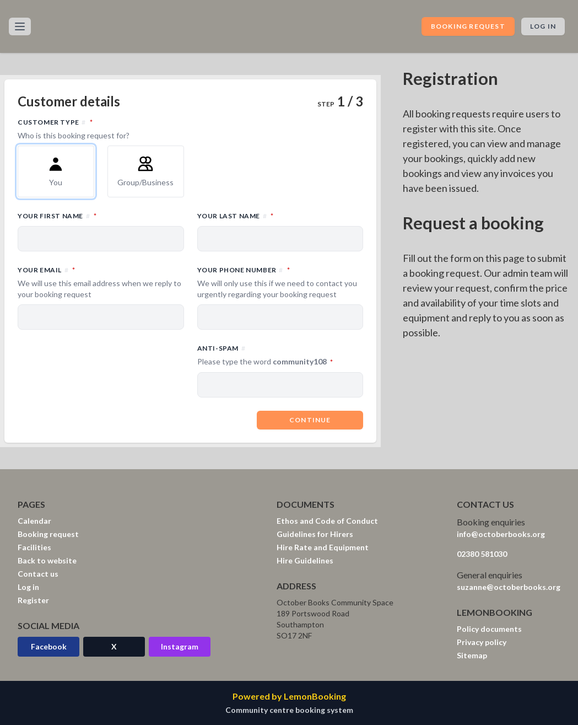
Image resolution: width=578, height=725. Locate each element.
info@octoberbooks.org (501, 534)
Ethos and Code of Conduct (327, 520)
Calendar (34, 520)
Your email (101, 282)
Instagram (179, 646)
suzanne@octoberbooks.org (508, 587)
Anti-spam (280, 355)
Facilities (34, 547)
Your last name (280, 215)
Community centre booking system (289, 710)
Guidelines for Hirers (315, 534)
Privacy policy (481, 642)
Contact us (38, 573)
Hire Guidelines (305, 560)
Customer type (190, 129)
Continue (310, 420)
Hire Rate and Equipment (323, 547)
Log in (543, 26)
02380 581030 (482, 553)
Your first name (101, 215)
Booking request (468, 26)
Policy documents (489, 628)
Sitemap (472, 655)
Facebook (49, 646)
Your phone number (280, 282)
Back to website (47, 560)
